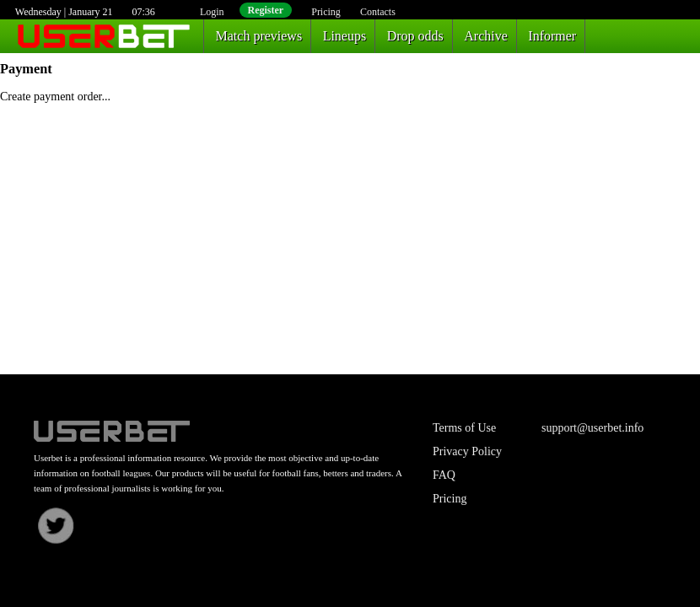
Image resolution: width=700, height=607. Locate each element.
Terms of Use (464, 428)
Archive (486, 36)
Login (212, 12)
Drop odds (415, 36)
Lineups (345, 36)
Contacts (378, 12)
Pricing (326, 12)
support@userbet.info (592, 428)
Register (266, 10)
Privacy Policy (467, 451)
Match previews (259, 36)
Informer (552, 36)
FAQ (444, 475)
